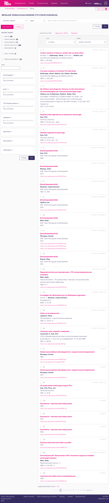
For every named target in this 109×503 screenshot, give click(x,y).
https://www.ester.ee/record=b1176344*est (53, 246)
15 (44, 310)
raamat (8, 36)
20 (44, 401)
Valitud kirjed (102, 9)
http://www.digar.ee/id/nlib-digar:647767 (52, 362)
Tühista (97, 26)
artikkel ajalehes (11, 42)
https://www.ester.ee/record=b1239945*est (53, 481)
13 (44, 269)
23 (44, 440)
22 (44, 427)
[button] (105, 3)
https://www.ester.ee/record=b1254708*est (53, 287)
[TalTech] (7, 3)
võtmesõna (8, 150)
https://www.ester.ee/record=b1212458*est (53, 434)
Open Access (10, 54)
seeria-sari (8, 132)
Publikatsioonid (22, 9)
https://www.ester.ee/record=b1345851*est (53, 359)
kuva (47, 38)
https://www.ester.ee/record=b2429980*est (53, 447)
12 (44, 254)
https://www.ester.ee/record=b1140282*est (53, 248)
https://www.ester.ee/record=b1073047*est (53, 125)
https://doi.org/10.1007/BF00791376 (51, 81)
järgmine (89, 490)
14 (44, 292)
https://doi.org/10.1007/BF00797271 (51, 63)
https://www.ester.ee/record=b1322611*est (53, 344)
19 (44, 383)
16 (44, 328)
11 (43, 231)
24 (44, 453)
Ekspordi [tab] (74, 33)
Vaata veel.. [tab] (61, 33)
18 (44, 367)
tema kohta (8, 141)
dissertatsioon (10, 48)
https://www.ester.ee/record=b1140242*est (53, 176)
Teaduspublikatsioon (13, 59)
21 (44, 414)
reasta (78, 38)
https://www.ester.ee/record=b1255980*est (53, 408)
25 (44, 473)
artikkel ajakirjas (11, 39)
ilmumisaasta (9, 75)
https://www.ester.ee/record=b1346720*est (53, 468)
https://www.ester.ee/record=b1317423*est (53, 421)
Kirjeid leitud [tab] (46, 33)
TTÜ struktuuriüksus (11, 103)
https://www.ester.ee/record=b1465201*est (53, 323)
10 (44, 215)
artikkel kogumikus (12, 45)
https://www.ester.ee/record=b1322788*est (53, 377)
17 (43, 349)
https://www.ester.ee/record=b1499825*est (53, 305)
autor (6, 89)
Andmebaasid (10, 9)
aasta (3, 65)
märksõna (7, 118)
